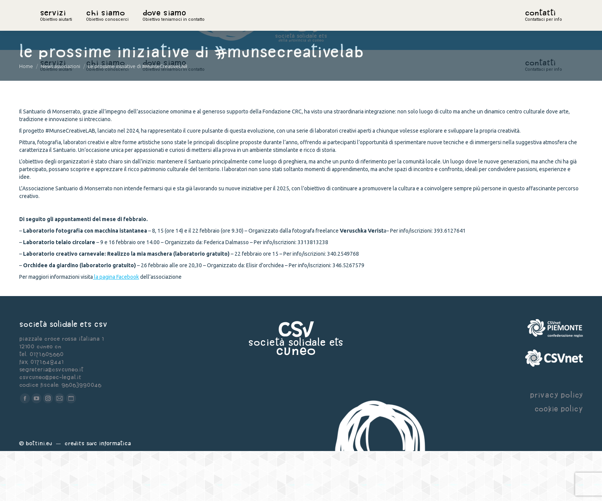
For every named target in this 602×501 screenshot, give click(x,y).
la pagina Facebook (116, 327)
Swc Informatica (108, 493)
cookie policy (558, 458)
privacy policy (556, 444)
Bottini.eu (39, 493)
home (48, 25)
